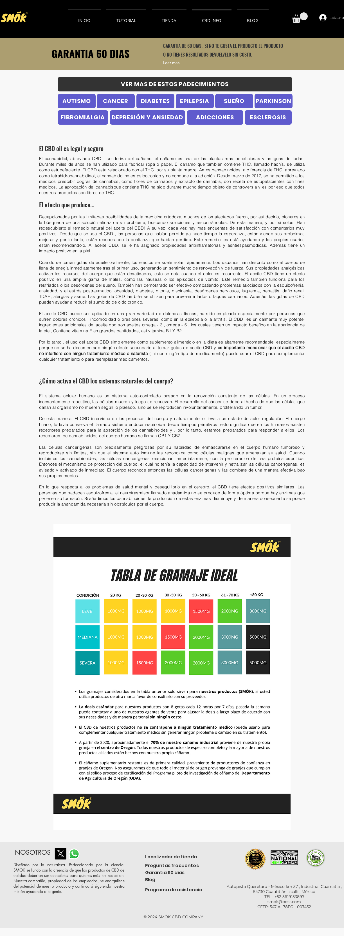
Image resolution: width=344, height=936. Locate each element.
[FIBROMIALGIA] (83, 117)
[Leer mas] (185, 63)
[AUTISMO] (77, 101)
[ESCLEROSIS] (268, 117)
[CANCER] (116, 101)
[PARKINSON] (274, 101)
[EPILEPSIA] (195, 101)
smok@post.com (284, 901)
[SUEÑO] (234, 101)
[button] (300, 17)
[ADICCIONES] (215, 117)
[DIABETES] (155, 101)
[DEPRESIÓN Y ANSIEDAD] (147, 117)
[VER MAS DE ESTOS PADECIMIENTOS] (175, 84)
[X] (60, 853)
